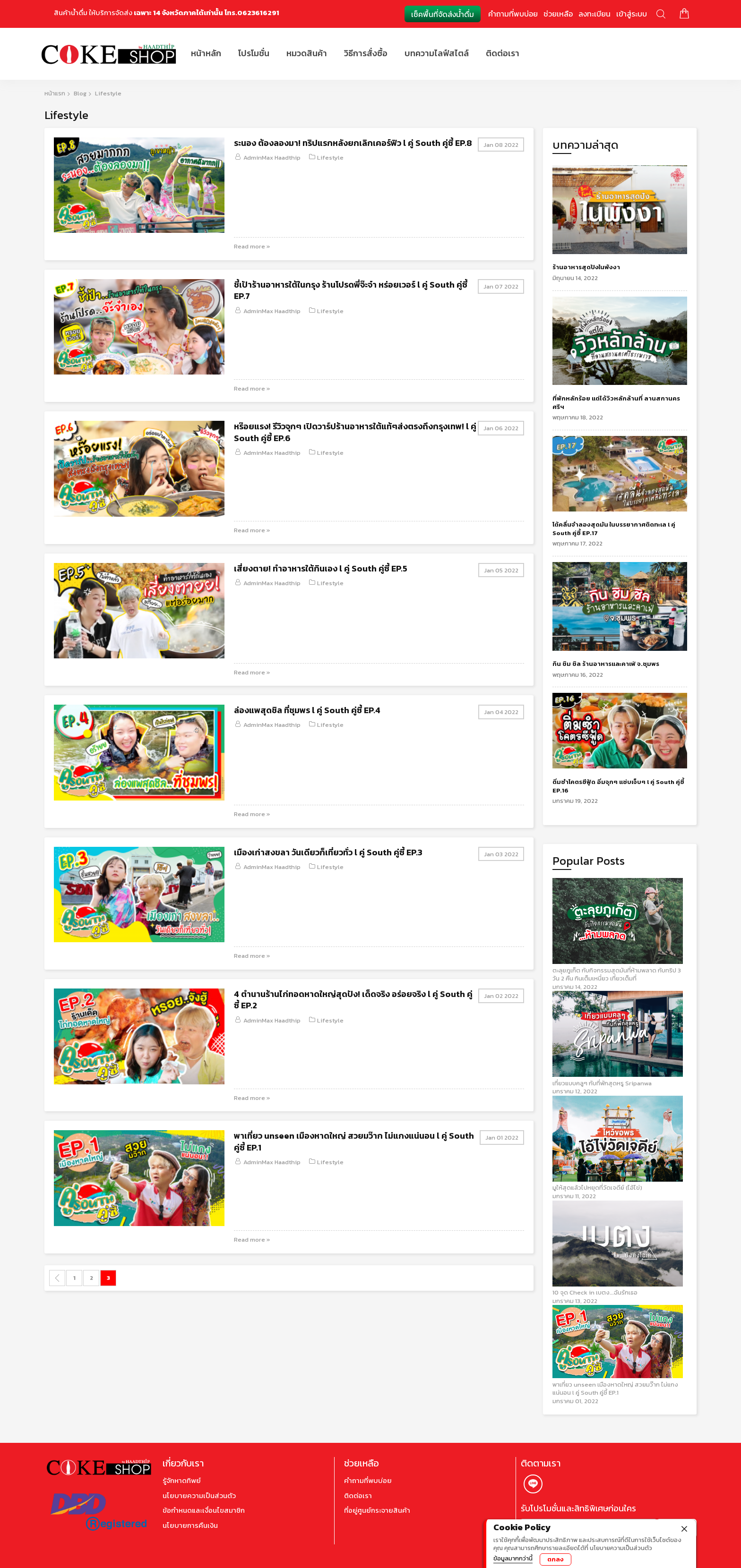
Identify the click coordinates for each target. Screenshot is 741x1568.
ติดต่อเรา (358, 1495)
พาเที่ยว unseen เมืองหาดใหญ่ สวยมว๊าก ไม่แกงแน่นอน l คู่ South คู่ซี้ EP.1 (354, 1141)
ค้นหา (661, 14)
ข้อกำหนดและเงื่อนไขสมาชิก (204, 1510)
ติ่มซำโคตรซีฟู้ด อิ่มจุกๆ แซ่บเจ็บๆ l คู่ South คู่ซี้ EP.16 (618, 786)
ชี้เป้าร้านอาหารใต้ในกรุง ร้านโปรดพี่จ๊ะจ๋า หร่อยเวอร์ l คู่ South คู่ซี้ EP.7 (350, 290)
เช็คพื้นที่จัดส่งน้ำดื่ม (442, 14)
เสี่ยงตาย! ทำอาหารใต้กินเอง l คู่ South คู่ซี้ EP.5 (320, 568)
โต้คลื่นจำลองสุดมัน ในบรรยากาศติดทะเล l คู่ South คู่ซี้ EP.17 (613, 528)
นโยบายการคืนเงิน (190, 1525)
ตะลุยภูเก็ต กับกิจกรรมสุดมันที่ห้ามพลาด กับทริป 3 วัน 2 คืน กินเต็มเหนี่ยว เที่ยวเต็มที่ (616, 974)
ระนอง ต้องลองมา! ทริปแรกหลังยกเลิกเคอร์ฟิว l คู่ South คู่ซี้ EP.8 (353, 142)
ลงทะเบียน (594, 13)
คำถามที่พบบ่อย (513, 13)
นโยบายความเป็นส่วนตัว (199, 1495)
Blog (80, 93)
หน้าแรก (54, 93)
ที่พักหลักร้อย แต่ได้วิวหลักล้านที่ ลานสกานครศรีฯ (616, 402)
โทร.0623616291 (251, 12)
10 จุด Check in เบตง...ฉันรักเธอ (595, 1292)
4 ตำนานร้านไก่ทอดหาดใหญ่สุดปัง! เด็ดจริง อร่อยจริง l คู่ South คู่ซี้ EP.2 (353, 1000)
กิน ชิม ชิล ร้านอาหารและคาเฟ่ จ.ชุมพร (605, 664)
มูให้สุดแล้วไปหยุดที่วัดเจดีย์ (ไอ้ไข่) (597, 1187)
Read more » (252, 246)
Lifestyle (330, 157)
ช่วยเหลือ (558, 13)
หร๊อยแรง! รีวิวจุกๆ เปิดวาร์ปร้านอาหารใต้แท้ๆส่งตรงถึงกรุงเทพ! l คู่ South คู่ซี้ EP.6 (355, 432)
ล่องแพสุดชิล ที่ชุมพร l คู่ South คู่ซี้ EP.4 (307, 710)
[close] (684, 1528)
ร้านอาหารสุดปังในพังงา (586, 267)
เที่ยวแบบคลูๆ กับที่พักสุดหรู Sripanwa (602, 1083)
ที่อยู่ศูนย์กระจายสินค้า (377, 1510)
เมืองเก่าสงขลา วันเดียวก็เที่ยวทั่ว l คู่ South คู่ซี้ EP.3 (328, 852)
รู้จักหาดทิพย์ (182, 1480)
